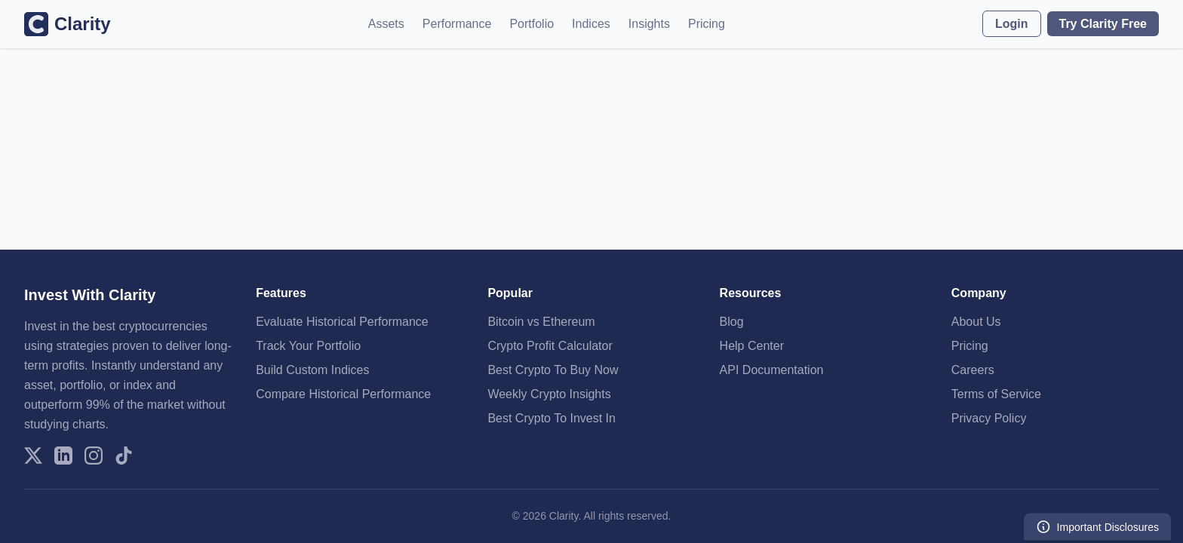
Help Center (752, 345)
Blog (732, 321)
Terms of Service (996, 394)
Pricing (706, 23)
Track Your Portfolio (308, 345)
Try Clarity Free (1103, 23)
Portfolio (531, 23)
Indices (591, 23)
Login (1011, 23)
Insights (649, 23)
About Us (976, 321)
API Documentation (772, 370)
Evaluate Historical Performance (342, 321)
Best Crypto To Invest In (551, 418)
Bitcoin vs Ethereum (541, 321)
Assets (386, 23)
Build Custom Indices (312, 370)
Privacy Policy (989, 418)
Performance (457, 23)
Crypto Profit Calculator (549, 345)
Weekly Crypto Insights (548, 394)
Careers (972, 370)
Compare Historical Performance (343, 394)
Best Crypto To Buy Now (552, 370)
